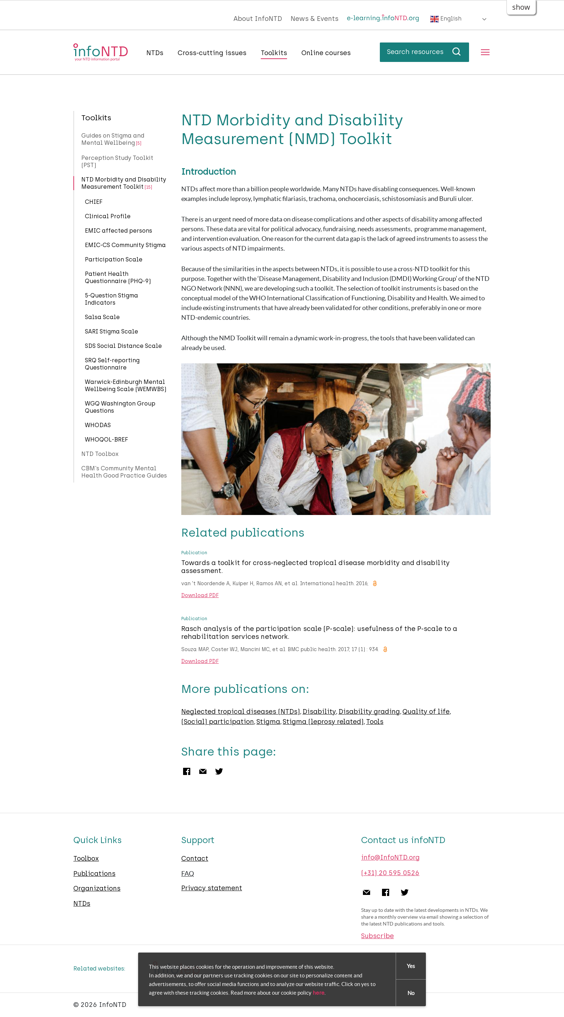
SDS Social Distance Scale (123, 345)
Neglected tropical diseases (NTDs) (240, 712)
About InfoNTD (257, 19)
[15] (148, 187)
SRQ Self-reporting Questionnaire (112, 364)
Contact (194, 859)
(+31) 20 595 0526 (390, 873)
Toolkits (274, 53)
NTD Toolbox (100, 454)
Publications (94, 874)
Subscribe (377, 936)
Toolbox (86, 859)
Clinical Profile (108, 216)
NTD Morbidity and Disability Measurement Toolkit (123, 183)
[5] (138, 143)
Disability (319, 712)
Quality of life (426, 712)
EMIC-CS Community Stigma (125, 245)
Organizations (96, 888)
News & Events (314, 19)
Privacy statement (211, 888)
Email (202, 771)
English (445, 19)
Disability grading (369, 712)
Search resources (424, 52)
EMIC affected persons (118, 230)
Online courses (326, 53)
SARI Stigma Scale (111, 331)
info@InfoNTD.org (390, 857)
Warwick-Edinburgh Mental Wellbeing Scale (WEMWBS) (126, 385)
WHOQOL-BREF (106, 439)
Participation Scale (113, 259)
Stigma (268, 722)
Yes (411, 966)
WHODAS (98, 425)
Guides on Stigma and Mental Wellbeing (112, 139)
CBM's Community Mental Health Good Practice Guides (124, 472)
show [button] (521, 7)
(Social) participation (217, 722)
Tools (374, 722)
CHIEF (94, 201)
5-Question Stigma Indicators (111, 299)
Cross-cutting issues (212, 53)
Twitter (219, 771)
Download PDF (200, 595)
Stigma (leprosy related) (323, 722)
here (318, 993)
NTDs (154, 53)
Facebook (186, 771)
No (411, 993)
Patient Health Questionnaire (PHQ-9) (118, 277)
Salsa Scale (102, 317)
